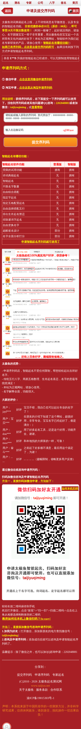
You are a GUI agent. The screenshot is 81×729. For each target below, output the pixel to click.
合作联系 (56, 689)
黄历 (75, 2)
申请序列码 (42, 674)
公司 (40, 2)
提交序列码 (24, 674)
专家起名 (58, 674)
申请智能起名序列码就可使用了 (40, 241)
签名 (63, 2)
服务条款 (42, 689)
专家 (29, 2)
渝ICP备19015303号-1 (40, 698)
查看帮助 (37, 107)
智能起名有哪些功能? (56, 42)
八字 (52, 2)
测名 (17, 2)
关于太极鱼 (26, 689)
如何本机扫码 (70, 488)
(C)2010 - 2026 (28, 681)
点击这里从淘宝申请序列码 (35, 87)
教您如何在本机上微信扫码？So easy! (26, 618)
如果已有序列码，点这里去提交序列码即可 (28, 47)
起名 (5, 2)
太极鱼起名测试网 (50, 681)
